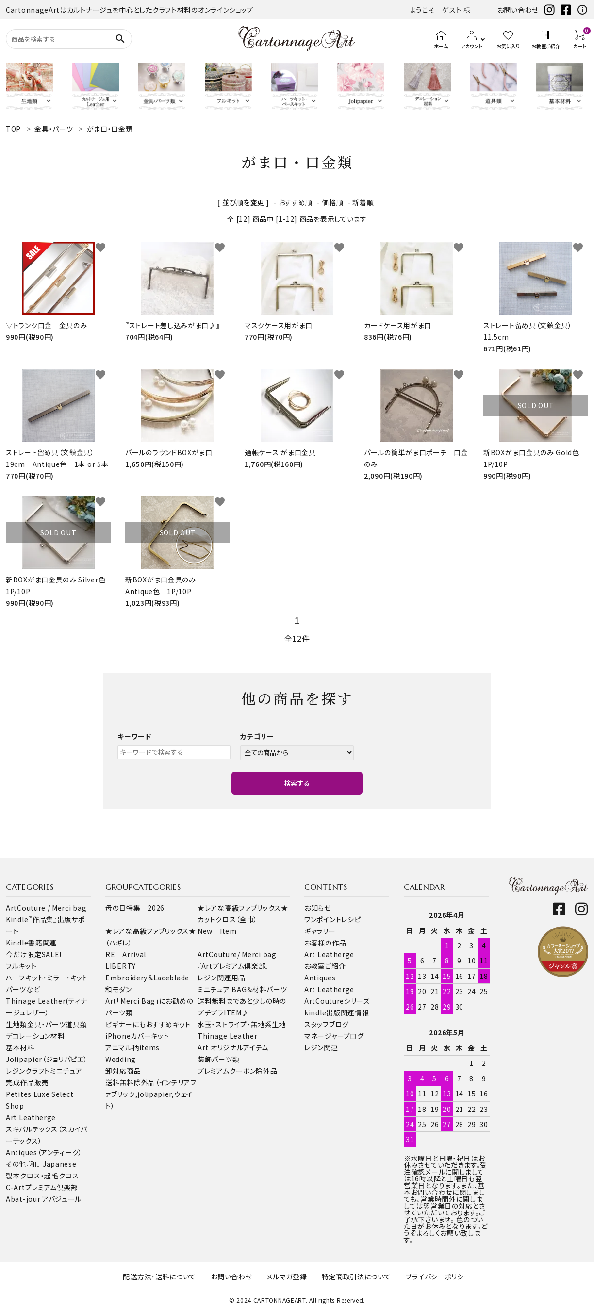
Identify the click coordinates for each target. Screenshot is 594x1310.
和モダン (118, 989)
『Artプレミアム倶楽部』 (233, 966)
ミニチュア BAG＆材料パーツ (242, 989)
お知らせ (317, 907)
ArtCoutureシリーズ (337, 1001)
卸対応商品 (123, 1071)
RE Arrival (125, 954)
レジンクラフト (28, 1071)
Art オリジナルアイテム (233, 1047)
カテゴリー (257, 736)
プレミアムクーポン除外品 (237, 1071)
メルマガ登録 (286, 1276)
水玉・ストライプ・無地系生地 (242, 1024)
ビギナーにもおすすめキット (148, 1024)
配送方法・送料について (159, 1276)
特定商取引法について (356, 1276)
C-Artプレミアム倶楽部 (42, 1187)
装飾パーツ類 (218, 1059)
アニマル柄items (132, 1047)
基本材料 (20, 1047)
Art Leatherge (31, 1117)
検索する (297, 783)
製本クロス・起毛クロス (42, 1175)
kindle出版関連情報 (336, 1012)
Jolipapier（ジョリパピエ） (47, 1059)
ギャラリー (320, 931)
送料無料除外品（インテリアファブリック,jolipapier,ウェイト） (151, 1094)
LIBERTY (120, 966)
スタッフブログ (326, 1024)
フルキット (21, 966)
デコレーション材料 (35, 1036)
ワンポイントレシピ (332, 919)
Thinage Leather (228, 1036)
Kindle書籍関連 (31, 942)
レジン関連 (321, 1047)
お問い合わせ (518, 10)
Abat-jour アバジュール (44, 1199)
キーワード (134, 736)
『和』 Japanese (51, 1164)
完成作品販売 (27, 1082)
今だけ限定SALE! (34, 954)
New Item (217, 931)
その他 (16, 1164)
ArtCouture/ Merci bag (237, 954)
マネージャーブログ (333, 1036)
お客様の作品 (325, 942)
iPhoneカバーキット (137, 1036)
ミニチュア (66, 1071)
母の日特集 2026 (135, 907)
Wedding (120, 1059)
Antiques (320, 977)
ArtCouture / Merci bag (46, 907)
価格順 (332, 202)
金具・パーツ (46, 1024)
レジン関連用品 (222, 977)
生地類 (16, 1024)
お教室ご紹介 (325, 966)
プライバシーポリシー (438, 1276)
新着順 (363, 202)
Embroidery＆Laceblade (147, 977)
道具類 (76, 1024)
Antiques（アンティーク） (44, 1152)
